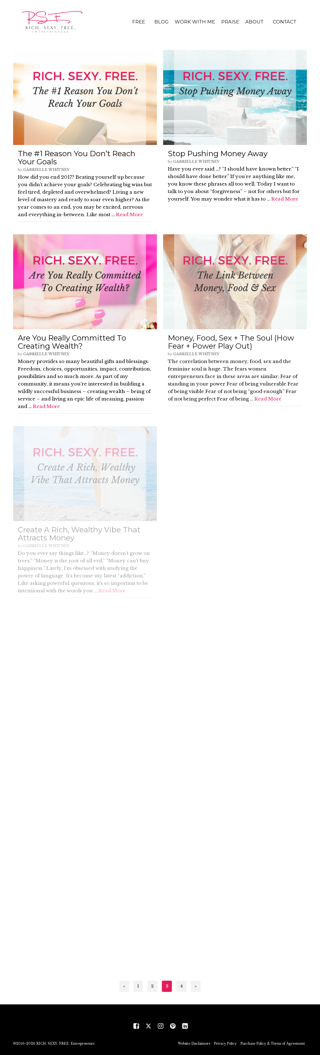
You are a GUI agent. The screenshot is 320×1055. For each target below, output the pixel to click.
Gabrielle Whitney (46, 169)
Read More (129, 214)
